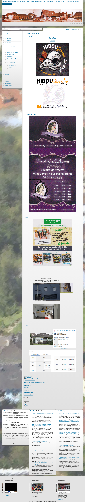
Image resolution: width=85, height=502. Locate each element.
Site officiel (52, 38)
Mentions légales (8, 85)
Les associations (7, 4)
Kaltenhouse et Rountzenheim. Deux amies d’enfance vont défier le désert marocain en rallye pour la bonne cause (69, 457)
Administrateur (8, 83)
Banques (26, 390)
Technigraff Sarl (28, 376)
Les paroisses (38, 1)
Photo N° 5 (46, 482)
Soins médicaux (28, 392)
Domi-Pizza (73, 482)
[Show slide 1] (70, 23)
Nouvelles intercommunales (10, 79)
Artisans (26, 387)
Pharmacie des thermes (30, 380)
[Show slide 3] (74, 23)
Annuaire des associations (12, 52)
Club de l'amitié (6, 480)
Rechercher (5, 28)
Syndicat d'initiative (11, 68)
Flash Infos (7, 74)
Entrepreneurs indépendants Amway (32, 378)
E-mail (27, 217)
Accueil (5, 1)
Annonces (7, 76)
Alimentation (27, 385)
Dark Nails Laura (31, 114)
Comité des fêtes (10, 54)
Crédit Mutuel (60, 482)
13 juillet (18, 482)
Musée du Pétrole (12, 65)
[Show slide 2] (72, 23)
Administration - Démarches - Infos (16, 1)
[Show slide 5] (77, 23)
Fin (25, 406)
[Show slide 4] (76, 23)
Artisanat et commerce (60, 1)
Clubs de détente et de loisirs (11, 59)
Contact (52, 41)
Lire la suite (5, 495)
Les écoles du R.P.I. (48, 1)
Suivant (26, 405)
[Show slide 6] (79, 23)
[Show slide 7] (81, 23)
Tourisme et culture (11, 62)
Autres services (28, 395)
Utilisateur (7, 81)
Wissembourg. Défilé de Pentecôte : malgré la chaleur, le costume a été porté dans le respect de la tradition (69, 421)
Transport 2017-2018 (35, 482)
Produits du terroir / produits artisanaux (35, 382)
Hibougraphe (30, 36)
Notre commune (30, 1)
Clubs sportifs (9, 56)
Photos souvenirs (47, 480)
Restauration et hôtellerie (73, 1)
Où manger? (73, 480)
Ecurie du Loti (28, 377)
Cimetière (72, 29)
